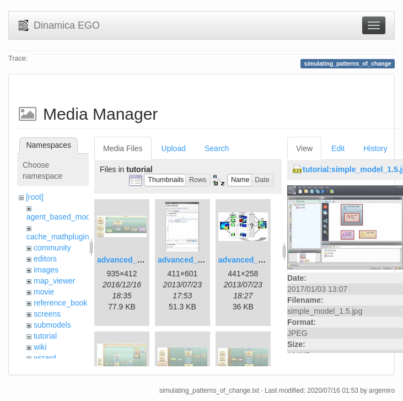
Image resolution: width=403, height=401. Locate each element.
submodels (52, 324)
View (304, 148)
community (52, 247)
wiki (40, 347)
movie (44, 291)
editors (45, 258)
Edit (338, 148)
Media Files (123, 148)
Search (217, 148)
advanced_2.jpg (187, 259)
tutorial (45, 336)
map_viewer (54, 280)
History (375, 148)
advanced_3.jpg (247, 259)
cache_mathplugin (57, 236)
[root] (35, 197)
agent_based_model (61, 216)
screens (47, 313)
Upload (174, 148)
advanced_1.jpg (126, 259)
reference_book (60, 302)
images (46, 269)
